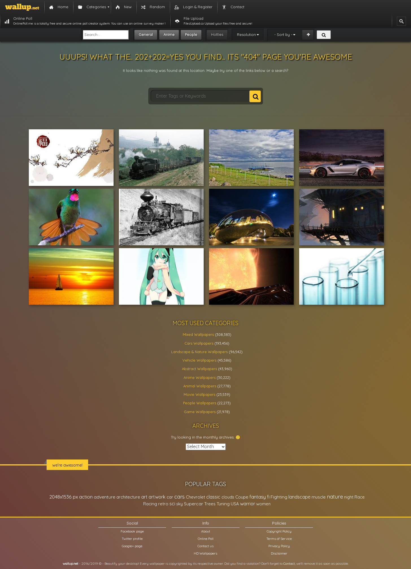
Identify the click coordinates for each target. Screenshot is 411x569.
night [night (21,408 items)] (348, 497)
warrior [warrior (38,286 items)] (247, 503)
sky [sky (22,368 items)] (179, 503)
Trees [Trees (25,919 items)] (210, 503)
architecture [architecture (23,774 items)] (128, 497)
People (191, 34)
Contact (289, 563)
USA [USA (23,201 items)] (235, 503)
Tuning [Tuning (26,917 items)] (223, 503)
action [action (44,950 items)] (86, 497)
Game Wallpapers (200, 411)
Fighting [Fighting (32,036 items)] (279, 497)
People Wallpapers (199, 403)
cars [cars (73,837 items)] (179, 496)
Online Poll (206, 538)
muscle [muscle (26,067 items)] (319, 497)
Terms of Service (279, 538)
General (146, 34)
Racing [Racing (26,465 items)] (150, 503)
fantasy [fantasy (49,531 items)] (257, 497)
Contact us (205, 546)
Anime (169, 34)
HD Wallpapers (205, 553)
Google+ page (132, 546)
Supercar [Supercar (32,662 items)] (193, 503)
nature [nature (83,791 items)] (335, 496)
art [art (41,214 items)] (144, 497)
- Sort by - (283, 34)
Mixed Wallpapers (198, 334)
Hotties (217, 34)
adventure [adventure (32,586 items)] (104, 497)
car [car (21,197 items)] (170, 497)
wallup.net (70, 563)
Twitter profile (132, 538)
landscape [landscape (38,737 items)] (299, 497)
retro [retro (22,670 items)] (163, 503)
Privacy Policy (279, 546)
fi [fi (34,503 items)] (268, 497)
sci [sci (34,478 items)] (172, 503)
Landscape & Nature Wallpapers (199, 351)
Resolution (246, 34)
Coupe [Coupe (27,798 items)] (241, 497)
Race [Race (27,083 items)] (360, 497)
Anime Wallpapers (200, 377)
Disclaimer (279, 553)
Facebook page (132, 531)
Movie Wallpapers (199, 394)
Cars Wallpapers (198, 343)
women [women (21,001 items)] (263, 503)
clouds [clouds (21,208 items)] (227, 497)
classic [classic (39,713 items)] (213, 497)
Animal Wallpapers (199, 386)
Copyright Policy (279, 531)
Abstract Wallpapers (199, 368)
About (205, 531)
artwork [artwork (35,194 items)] (157, 497)
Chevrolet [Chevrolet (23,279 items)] (195, 497)
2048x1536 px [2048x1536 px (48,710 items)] (63, 497)
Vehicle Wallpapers (199, 360)
